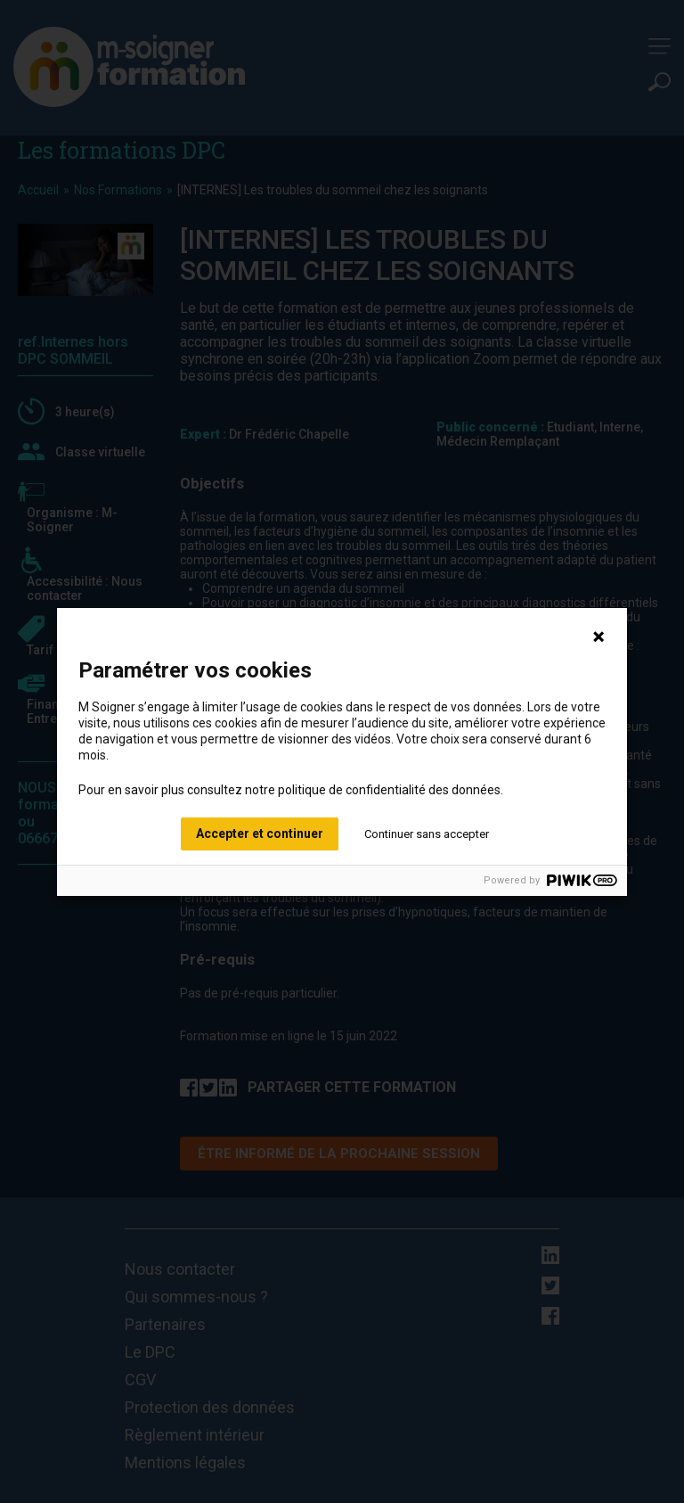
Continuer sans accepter (426, 834)
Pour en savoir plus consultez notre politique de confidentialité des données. (290, 790)
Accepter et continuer (259, 833)
